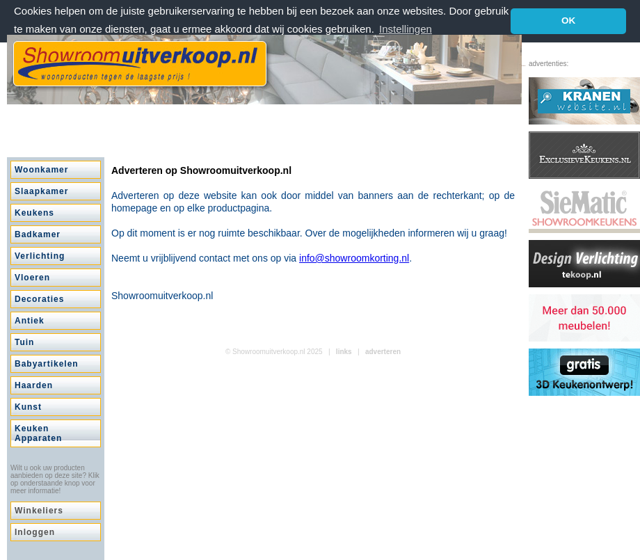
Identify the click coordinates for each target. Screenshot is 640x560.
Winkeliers (39, 510)
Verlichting (40, 256)
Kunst (28, 407)
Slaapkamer (41, 191)
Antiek (30, 321)
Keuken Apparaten (38, 433)
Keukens (34, 213)
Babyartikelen (47, 364)
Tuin (24, 342)
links (344, 351)
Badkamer (38, 234)
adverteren (383, 351)
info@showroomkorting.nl (354, 258)
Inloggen (35, 532)
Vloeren (32, 277)
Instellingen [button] (405, 29)
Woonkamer (41, 170)
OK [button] (568, 20)
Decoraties (39, 299)
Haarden (34, 385)
